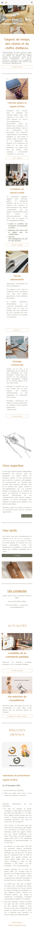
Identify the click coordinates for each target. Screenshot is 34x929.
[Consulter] (17, 555)
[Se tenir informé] (17, 670)
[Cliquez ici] (17, 330)
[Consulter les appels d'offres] (17, 716)
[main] (17, 19)
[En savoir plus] (17, 416)
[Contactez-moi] (17, 67)
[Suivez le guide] (17, 244)
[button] (2, 2)
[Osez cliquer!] (17, 158)
